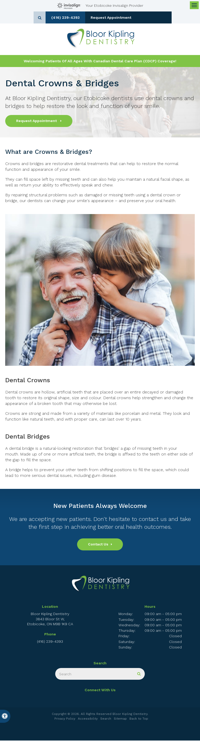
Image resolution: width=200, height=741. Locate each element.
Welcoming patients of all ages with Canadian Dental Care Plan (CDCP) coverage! (100, 61)
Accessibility (88, 719)
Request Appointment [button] (130, 17)
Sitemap (120, 719)
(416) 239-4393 (81, 17)
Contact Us (98, 545)
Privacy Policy (64, 719)
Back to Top (138, 719)
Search (105, 719)
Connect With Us (100, 691)
